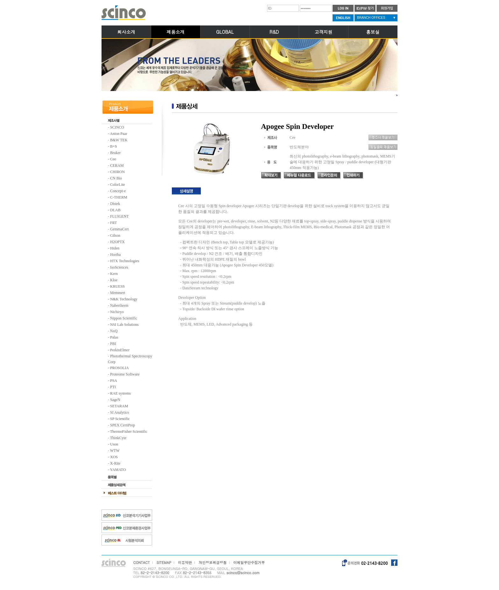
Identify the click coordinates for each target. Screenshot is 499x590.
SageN (115, 399)
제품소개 (176, 32)
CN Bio (116, 178)
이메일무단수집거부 (249, 562)
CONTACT (141, 562)
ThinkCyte (118, 438)
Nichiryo (117, 312)
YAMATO (118, 469)
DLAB (115, 210)
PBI (113, 343)
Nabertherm (119, 305)
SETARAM (119, 406)
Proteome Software (124, 374)
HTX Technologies (124, 261)
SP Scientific (120, 419)
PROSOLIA (119, 368)
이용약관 (185, 562)
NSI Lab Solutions (124, 324)
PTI (113, 387)
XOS (114, 457)
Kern (114, 273)
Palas (114, 337)
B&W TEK (119, 140)
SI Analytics (119, 412)
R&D (274, 32)
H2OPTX (117, 242)
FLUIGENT (119, 216)
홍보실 (373, 32)
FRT (113, 223)
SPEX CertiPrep (122, 425)
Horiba (115, 254)
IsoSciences (119, 267)
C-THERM (118, 197)
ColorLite (117, 184)
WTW (115, 450)
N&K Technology (123, 299)
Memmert (117, 293)
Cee (113, 159)
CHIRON (117, 172)
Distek (115, 203)
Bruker (115, 153)
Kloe (113, 280)
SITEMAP (164, 562)
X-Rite (115, 463)
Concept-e (118, 191)
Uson (114, 444)
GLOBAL (225, 32)
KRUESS (117, 286)
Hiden (114, 248)
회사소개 (126, 32)
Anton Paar (118, 133)
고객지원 (324, 32)
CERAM (117, 165)
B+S (113, 146)
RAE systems (120, 393)
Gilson (115, 235)
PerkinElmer (120, 350)
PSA (113, 380)
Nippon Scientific (123, 318)
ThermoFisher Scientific (128, 431)
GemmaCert (119, 229)
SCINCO (117, 127)
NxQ (113, 331)
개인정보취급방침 (213, 562)
